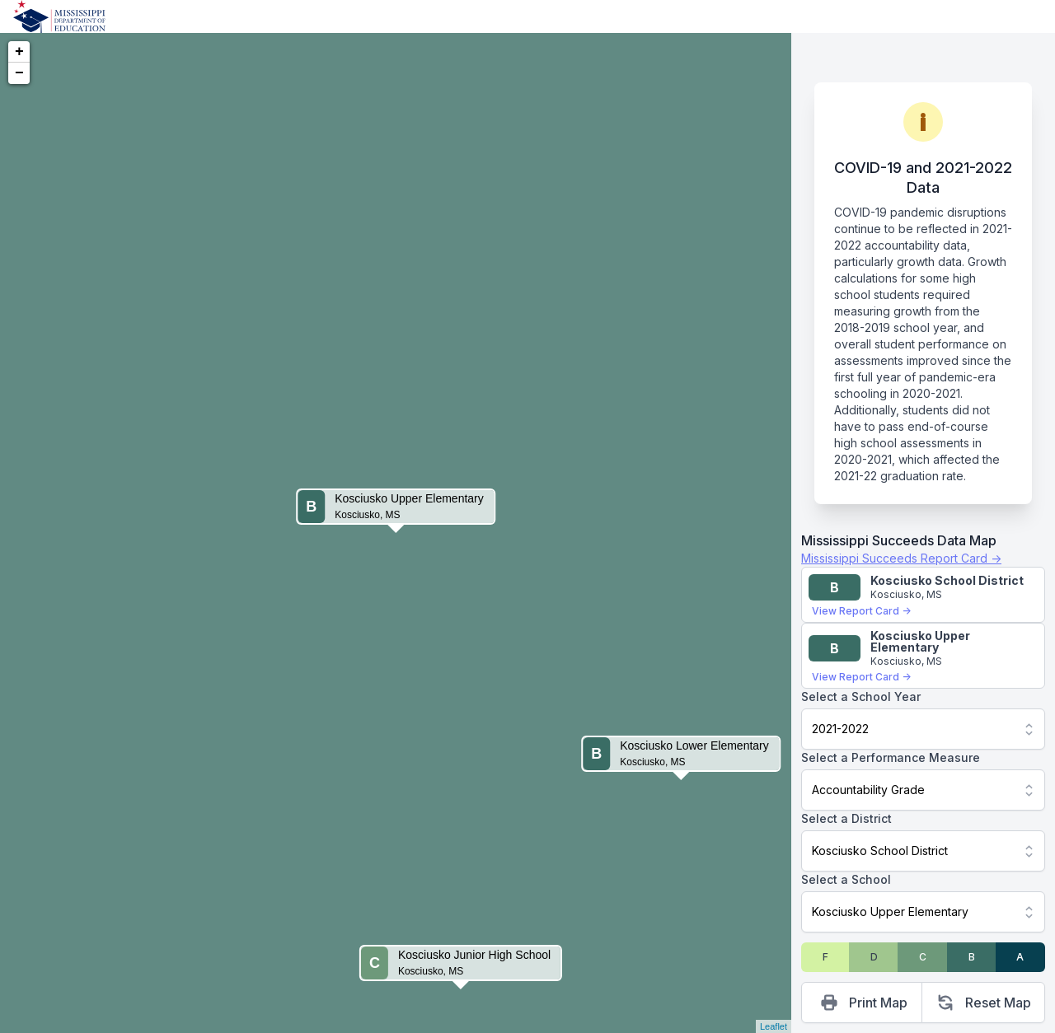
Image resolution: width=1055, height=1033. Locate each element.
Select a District (846, 818)
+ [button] (19, 52)
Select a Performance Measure (890, 757)
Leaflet (773, 1026)
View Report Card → (861, 611)
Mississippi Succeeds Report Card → (901, 558)
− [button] (19, 73)
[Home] (59, 16)
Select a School (846, 879)
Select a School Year (861, 696)
